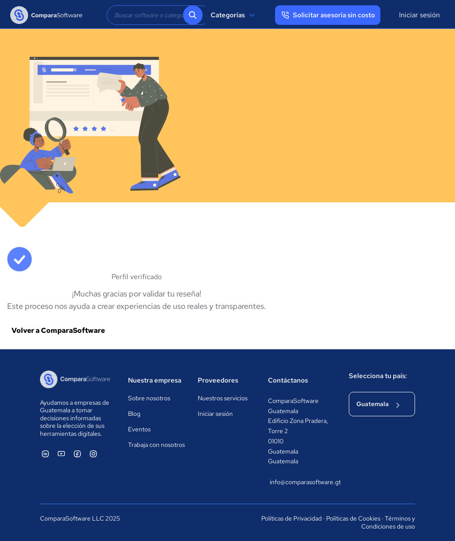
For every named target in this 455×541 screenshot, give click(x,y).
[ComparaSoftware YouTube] (61, 453)
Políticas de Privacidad (291, 518)
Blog (134, 414)
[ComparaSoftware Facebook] (77, 453)
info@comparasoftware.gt (300, 482)
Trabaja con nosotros (156, 445)
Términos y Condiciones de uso (388, 522)
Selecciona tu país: (378, 375)
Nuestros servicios (222, 398)
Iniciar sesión (419, 15)
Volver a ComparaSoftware (58, 330)
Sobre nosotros (149, 398)
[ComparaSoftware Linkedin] (45, 453)
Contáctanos (288, 380)
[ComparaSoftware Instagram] (93, 453)
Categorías (234, 15)
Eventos (139, 429)
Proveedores (218, 380)
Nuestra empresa (154, 380)
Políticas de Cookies (353, 518)
